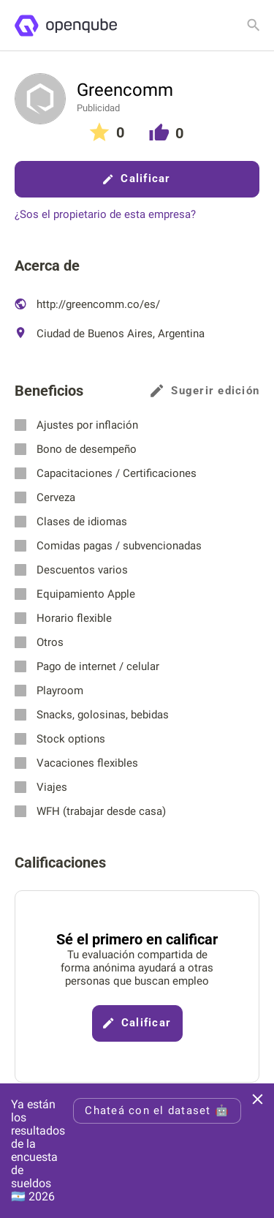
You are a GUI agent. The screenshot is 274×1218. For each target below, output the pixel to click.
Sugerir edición (205, 391)
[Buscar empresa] (253, 24)
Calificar (136, 178)
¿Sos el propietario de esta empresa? (105, 214)
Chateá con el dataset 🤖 (157, 1110)
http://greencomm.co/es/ (87, 304)
